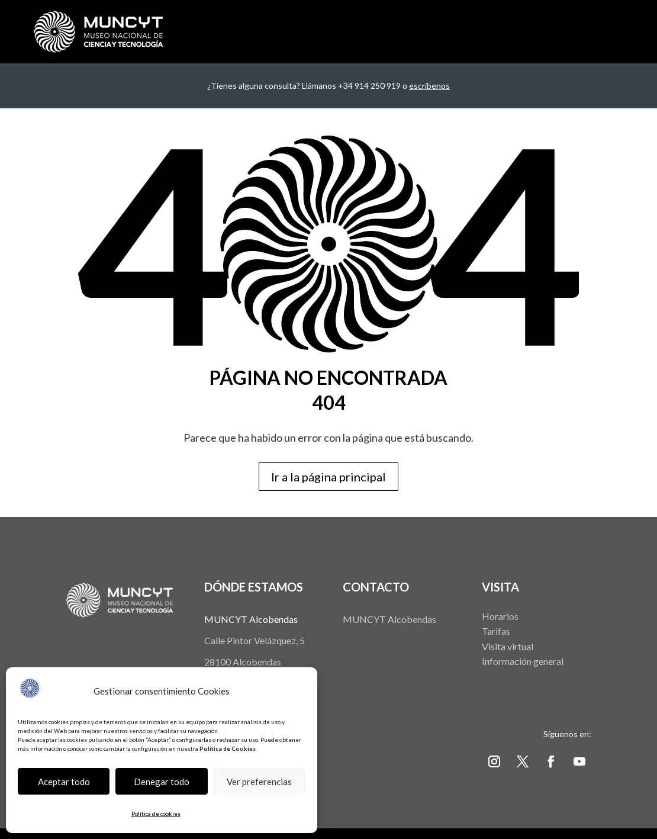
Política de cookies (156, 813)
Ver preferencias (259, 781)
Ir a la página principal (328, 477)
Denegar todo (161, 781)
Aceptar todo (64, 781)
